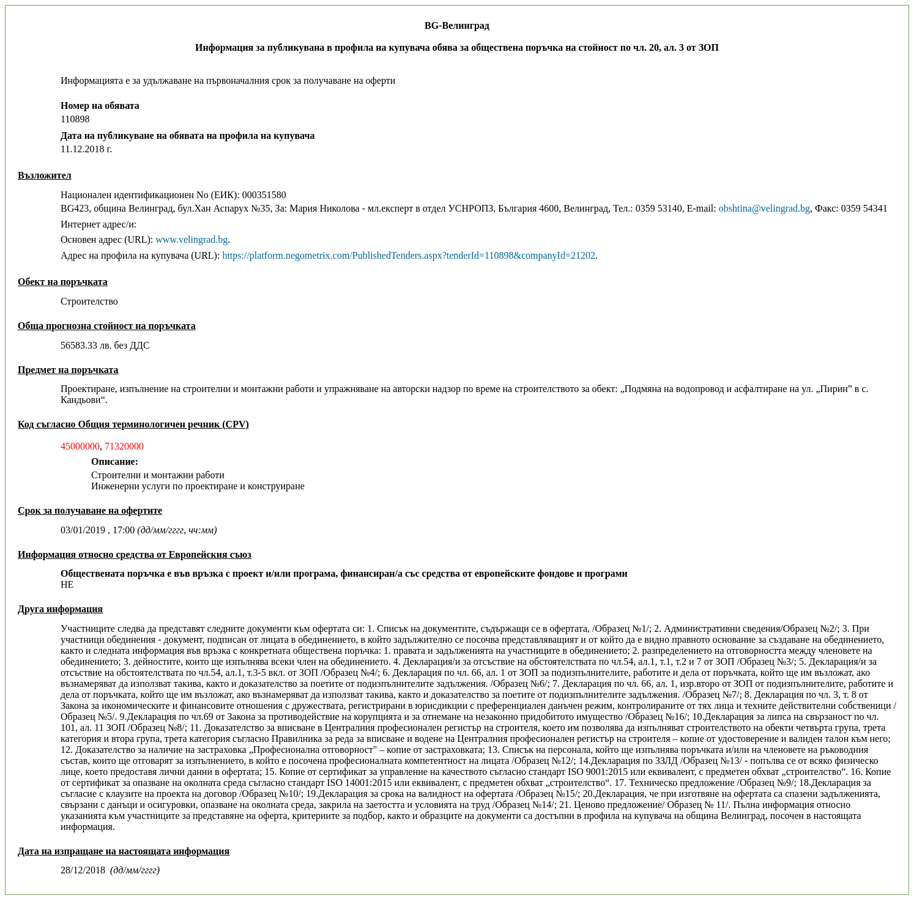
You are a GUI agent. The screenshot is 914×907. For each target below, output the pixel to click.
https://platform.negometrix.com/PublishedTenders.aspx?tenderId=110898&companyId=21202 (408, 255)
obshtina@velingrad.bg (764, 208)
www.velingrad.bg (191, 239)
